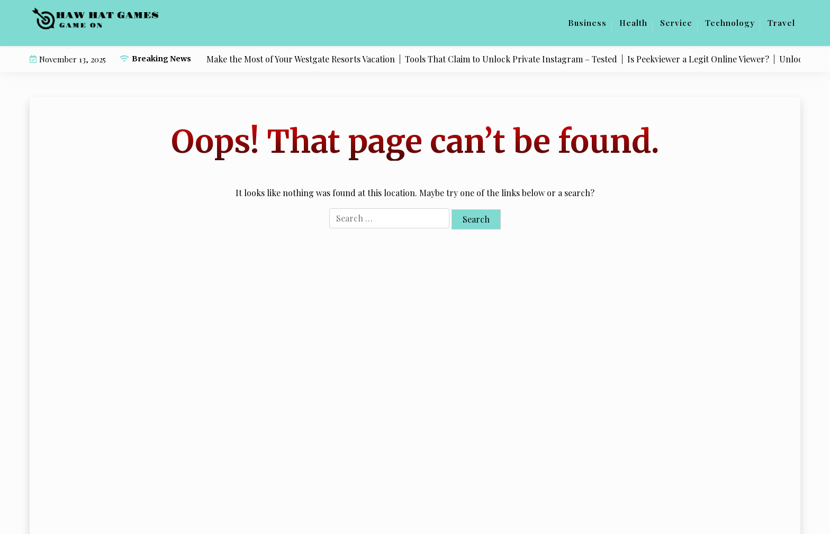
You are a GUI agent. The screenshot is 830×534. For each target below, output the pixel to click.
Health (633, 22)
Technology (730, 22)
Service (676, 22)
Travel (781, 22)
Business (587, 22)
